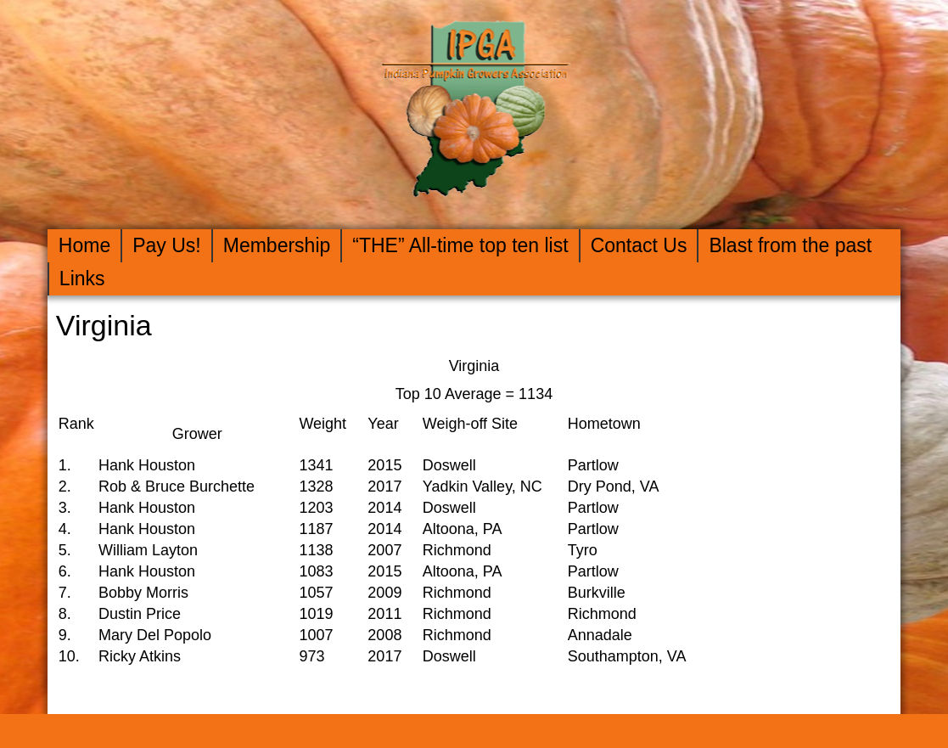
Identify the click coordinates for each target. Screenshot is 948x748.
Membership (277, 245)
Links (82, 278)
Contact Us (639, 245)
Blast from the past (790, 245)
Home (84, 245)
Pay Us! (166, 245)
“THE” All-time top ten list (460, 245)
